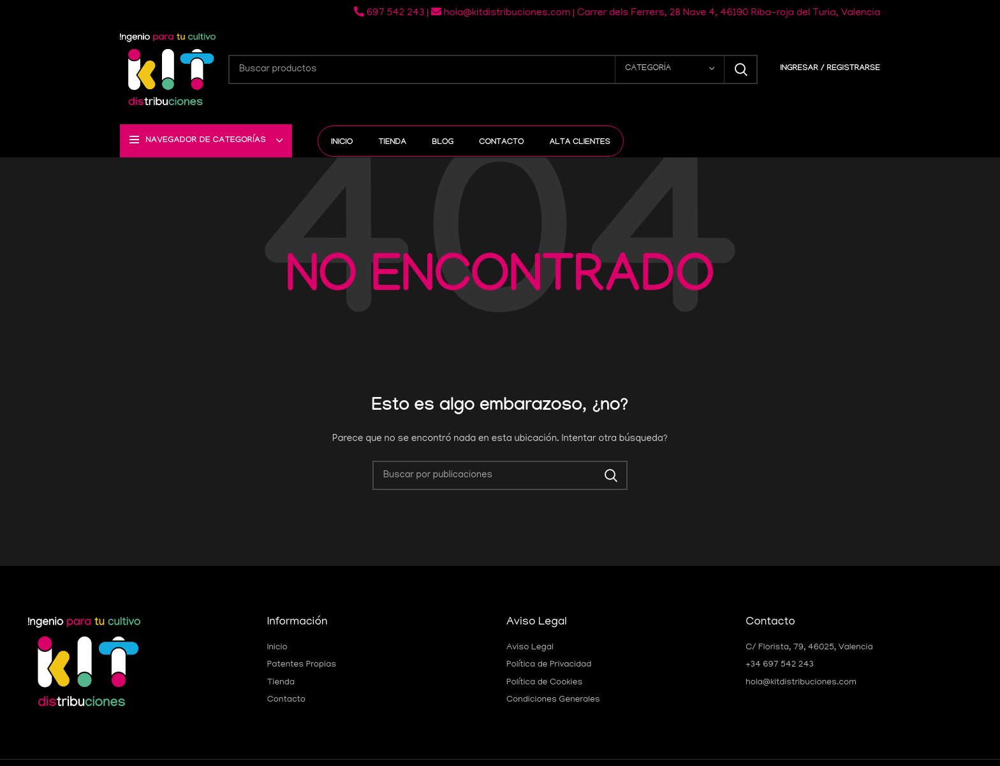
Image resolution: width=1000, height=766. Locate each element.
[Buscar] (493, 69)
